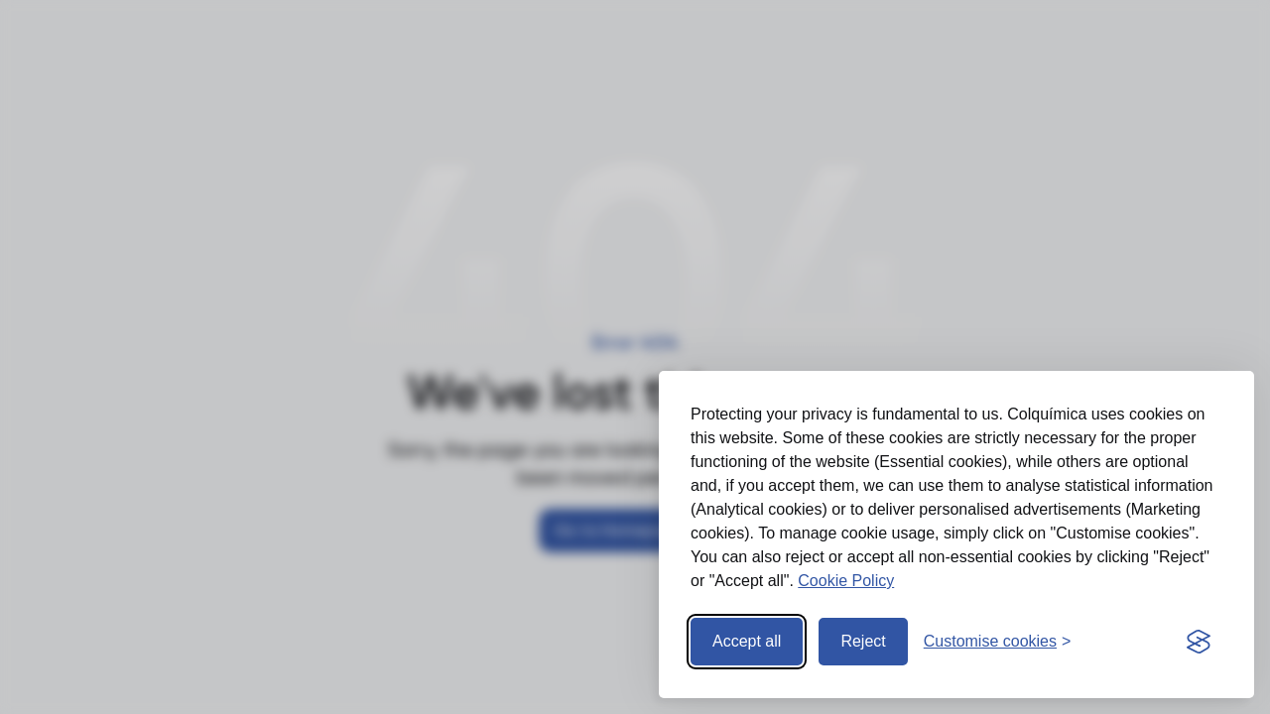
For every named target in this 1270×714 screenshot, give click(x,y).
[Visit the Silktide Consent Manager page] (1198, 641)
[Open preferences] (998, 641)
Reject (862, 641)
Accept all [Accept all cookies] (746, 641)
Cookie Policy (846, 580)
